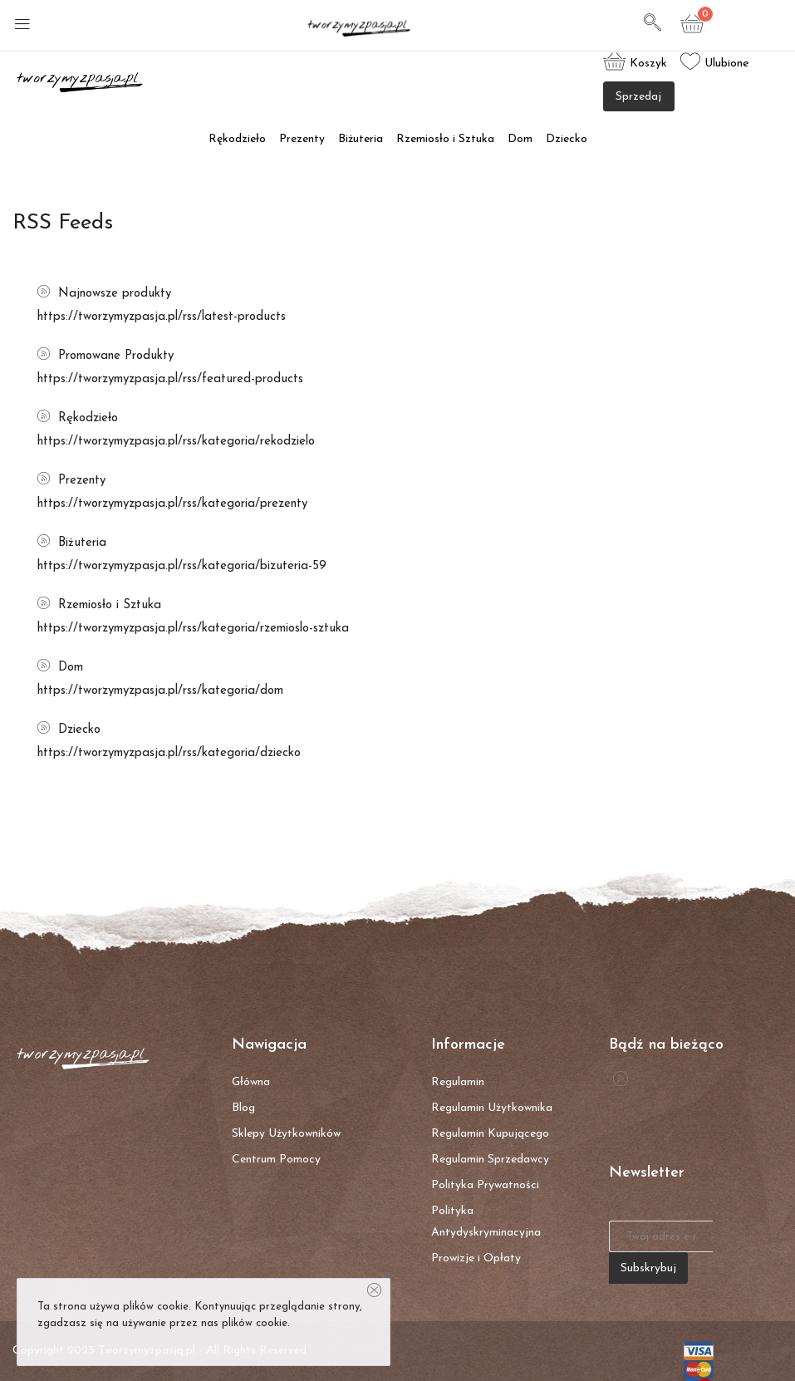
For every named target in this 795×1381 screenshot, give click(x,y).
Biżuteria (360, 139)
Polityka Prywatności (485, 1185)
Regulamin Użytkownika (491, 1108)
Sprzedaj (638, 97)
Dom (520, 139)
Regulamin (457, 1082)
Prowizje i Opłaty (476, 1258)
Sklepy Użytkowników (286, 1134)
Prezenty (302, 139)
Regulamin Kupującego (490, 1134)
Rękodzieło (237, 139)
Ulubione (714, 62)
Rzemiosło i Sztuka (445, 139)
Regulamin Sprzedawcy (490, 1159)
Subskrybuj (648, 1268)
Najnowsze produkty (104, 294)
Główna (251, 1082)
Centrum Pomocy (276, 1159)
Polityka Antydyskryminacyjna (486, 1222)
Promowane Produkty (105, 356)
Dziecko (566, 139)
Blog (243, 1108)
